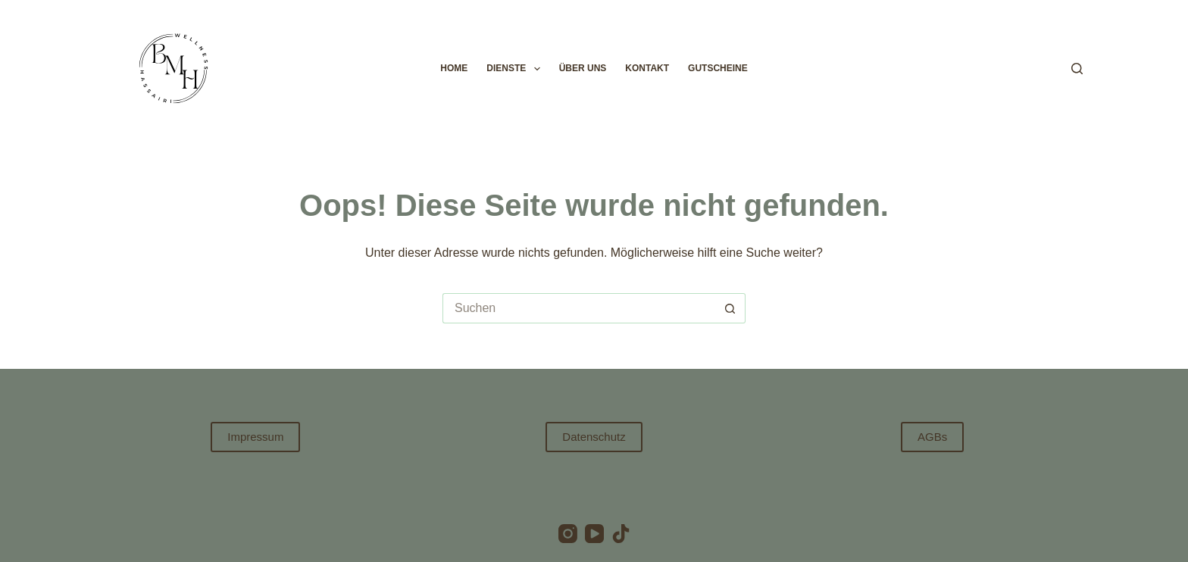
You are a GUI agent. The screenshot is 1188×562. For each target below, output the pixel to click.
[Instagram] (567, 533)
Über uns (583, 68)
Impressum (255, 436)
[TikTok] (620, 533)
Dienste (516, 69)
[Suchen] (1077, 68)
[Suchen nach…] (578, 308)
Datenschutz (593, 436)
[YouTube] (594, 533)
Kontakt (647, 68)
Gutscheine (718, 68)
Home (453, 68)
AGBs (932, 436)
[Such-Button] (730, 308)
